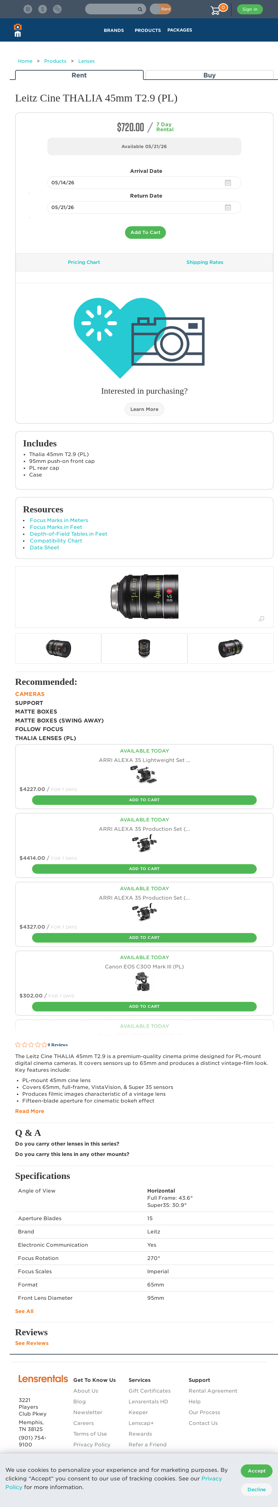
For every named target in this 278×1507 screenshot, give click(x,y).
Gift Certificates (150, 1391)
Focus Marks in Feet (56, 527)
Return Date (146, 196)
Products (55, 61)
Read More (29, 1111)
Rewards (140, 1434)
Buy (209, 75)
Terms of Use (90, 1434)
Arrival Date (146, 171)
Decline (256, 1489)
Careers (83, 1423)
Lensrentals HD (148, 1401)
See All (24, 1311)
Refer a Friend (148, 1444)
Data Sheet (44, 547)
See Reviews (31, 1343)
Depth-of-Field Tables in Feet (68, 534)
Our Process (204, 1412)
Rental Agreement (213, 1391)
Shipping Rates (204, 262)
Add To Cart (145, 232)
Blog (79, 1401)
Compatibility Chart (56, 541)
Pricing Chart (84, 262)
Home (25, 61)
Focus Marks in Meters (59, 520)
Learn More (144, 409)
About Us (85, 1391)
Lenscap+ (141, 1423)
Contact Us (203, 1423)
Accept (257, 1471)
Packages (179, 30)
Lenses (86, 61)
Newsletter (87, 1412)
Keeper (138, 1412)
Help (195, 1401)
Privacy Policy (92, 1444)
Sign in (250, 9)
